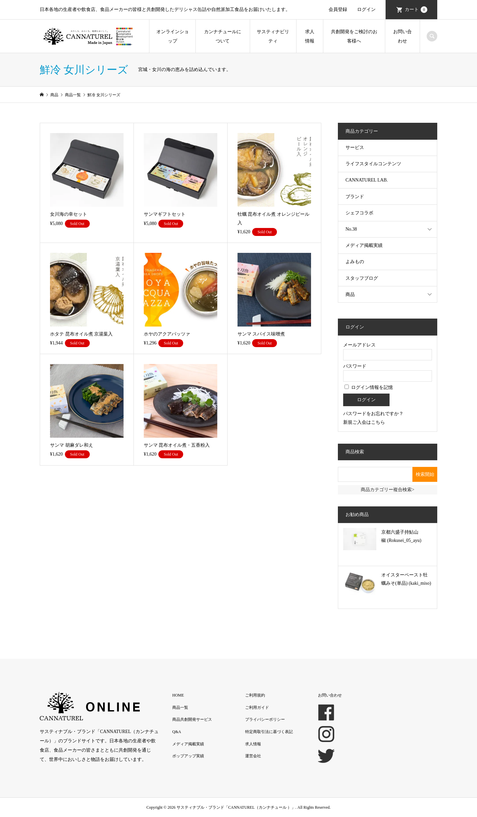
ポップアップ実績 (188, 756)
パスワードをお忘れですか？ (373, 413)
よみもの (354, 261)
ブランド (354, 196)
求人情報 (309, 36)
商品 (350, 294)
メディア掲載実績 (364, 245)
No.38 (351, 229)
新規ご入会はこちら (364, 422)
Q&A (176, 731)
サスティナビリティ (273, 36)
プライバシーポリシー (265, 719)
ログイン (366, 9)
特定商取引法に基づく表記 (269, 731)
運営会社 (253, 756)
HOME (178, 695)
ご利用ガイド (257, 707)
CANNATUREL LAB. (366, 180)
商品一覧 (180, 707)
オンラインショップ (172, 36)
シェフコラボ (359, 212)
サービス (354, 147)
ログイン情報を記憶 (368, 387)
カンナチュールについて (222, 36)
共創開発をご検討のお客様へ (354, 36)
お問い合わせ (402, 36)
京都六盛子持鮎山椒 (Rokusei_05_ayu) (401, 536)
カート (416, 9)
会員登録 (338, 9)
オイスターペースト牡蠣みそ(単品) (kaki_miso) (406, 579)
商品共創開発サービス (192, 719)
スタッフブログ (361, 278)
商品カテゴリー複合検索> (387, 489)
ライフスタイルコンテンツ (373, 163)
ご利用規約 (255, 695)
